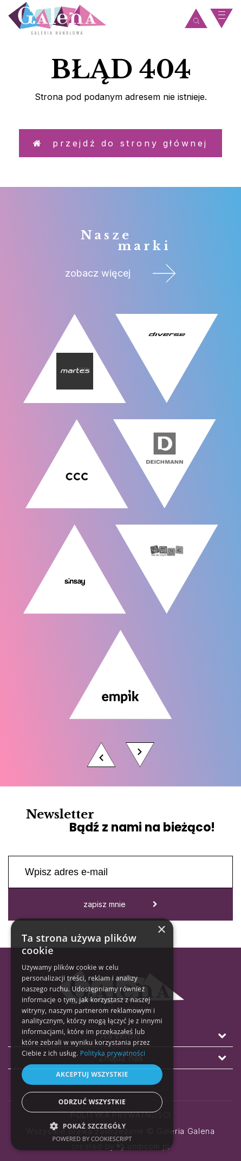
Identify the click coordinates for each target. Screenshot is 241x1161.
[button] (92, 1125)
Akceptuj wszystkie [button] (92, 1074)
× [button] (161, 930)
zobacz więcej (120, 273)
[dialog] (92, 1034)
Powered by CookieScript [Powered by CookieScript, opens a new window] (92, 1139)
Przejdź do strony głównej (120, 143)
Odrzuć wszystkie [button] (92, 1101)
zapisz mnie (120, 904)
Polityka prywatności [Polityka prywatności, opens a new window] (112, 1053)
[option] (120, 543)
